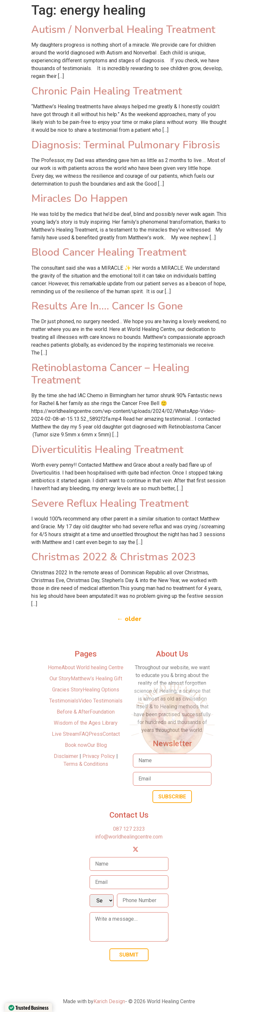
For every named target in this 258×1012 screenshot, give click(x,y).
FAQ (84, 734)
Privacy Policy (98, 756)
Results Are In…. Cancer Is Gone (107, 306)
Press (96, 734)
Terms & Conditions (86, 764)
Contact (111, 734)
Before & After (73, 712)
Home (55, 667)
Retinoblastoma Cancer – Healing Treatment (110, 374)
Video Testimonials (100, 701)
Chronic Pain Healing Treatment (106, 91)
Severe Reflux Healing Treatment (110, 503)
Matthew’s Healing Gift (96, 678)
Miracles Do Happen (79, 198)
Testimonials (64, 701)
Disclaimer (66, 756)
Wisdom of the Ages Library (86, 723)
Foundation (102, 712)
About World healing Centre (92, 667)
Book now (76, 745)
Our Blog (97, 745)
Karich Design (109, 1001)
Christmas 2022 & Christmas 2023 (113, 557)
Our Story (60, 678)
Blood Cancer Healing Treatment (108, 252)
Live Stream (65, 734)
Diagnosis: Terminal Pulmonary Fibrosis (125, 145)
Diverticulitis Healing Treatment (107, 450)
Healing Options (101, 690)
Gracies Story (67, 690)
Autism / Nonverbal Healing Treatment (123, 30)
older (129, 619)
